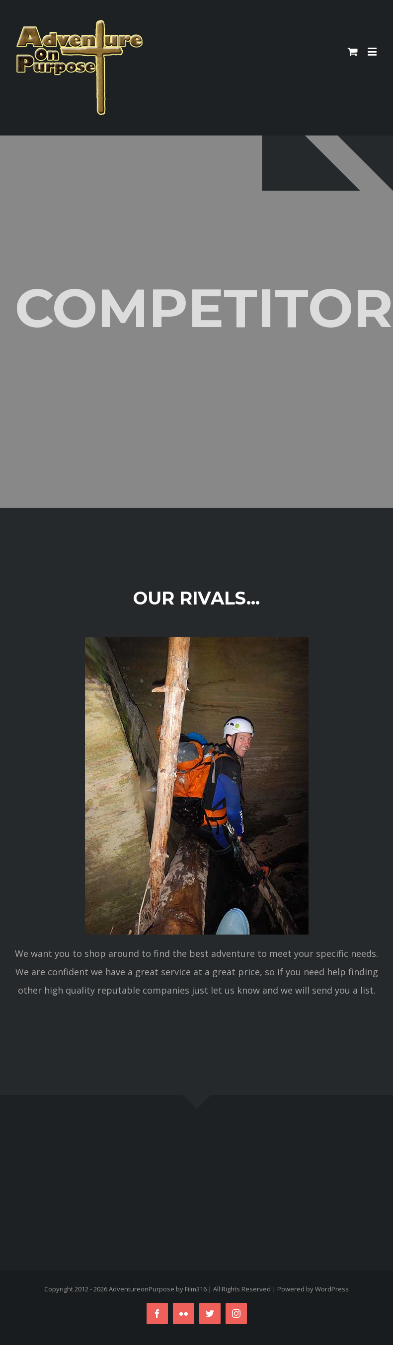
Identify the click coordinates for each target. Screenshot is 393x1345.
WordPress (332, 1288)
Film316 (196, 1288)
